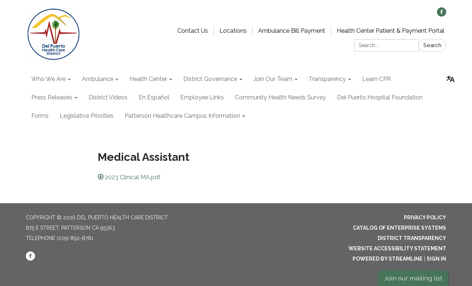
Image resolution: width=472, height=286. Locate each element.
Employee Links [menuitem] (202, 97)
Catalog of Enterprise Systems (399, 228)
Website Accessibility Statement (397, 248)
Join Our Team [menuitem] (272, 78)
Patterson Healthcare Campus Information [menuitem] (182, 115)
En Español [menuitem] (154, 97)
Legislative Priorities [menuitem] (87, 115)
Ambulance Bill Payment (291, 30)
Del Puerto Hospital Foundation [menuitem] (380, 97)
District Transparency (412, 238)
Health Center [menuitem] (148, 78)
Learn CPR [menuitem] (376, 78)
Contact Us (192, 30)
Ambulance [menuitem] (97, 78)
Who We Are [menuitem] (48, 78)
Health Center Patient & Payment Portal (390, 30)
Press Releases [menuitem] (51, 97)
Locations (233, 30)
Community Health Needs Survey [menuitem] (280, 97)
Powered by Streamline (388, 259)
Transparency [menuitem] (327, 78)
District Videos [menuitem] (108, 97)
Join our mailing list (413, 278)
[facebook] (441, 14)
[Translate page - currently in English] (450, 79)
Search (432, 45)
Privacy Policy (425, 217)
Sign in (436, 259)
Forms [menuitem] (40, 115)
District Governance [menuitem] (210, 78)
